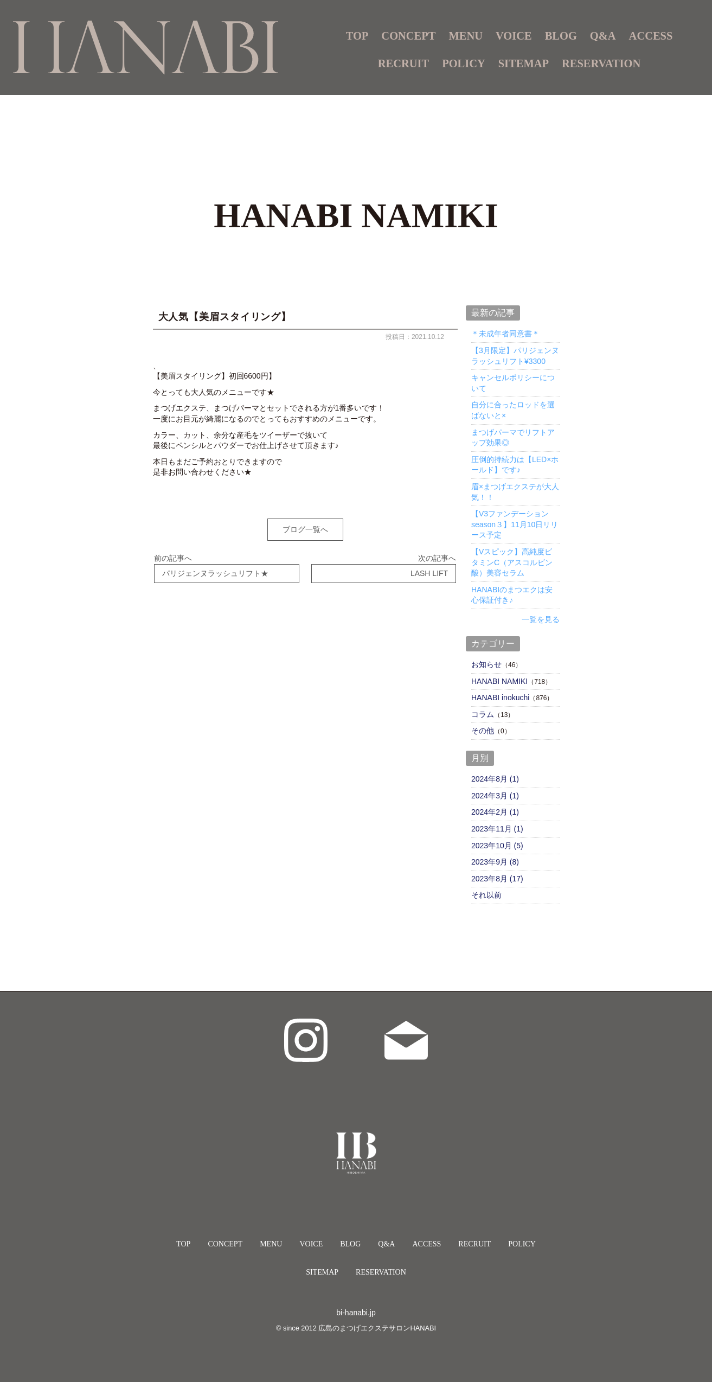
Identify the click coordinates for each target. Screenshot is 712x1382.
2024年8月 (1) (495, 779)
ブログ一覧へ (305, 529)
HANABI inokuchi (500, 697)
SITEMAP (523, 63)
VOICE (514, 36)
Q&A (603, 36)
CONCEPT (408, 36)
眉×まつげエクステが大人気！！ (515, 492)
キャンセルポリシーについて (513, 383)
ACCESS (651, 36)
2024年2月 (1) (495, 812)
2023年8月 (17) (497, 878)
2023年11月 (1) (497, 828)
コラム (482, 714)
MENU (271, 1244)
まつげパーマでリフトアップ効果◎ (513, 437)
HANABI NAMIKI (499, 681)
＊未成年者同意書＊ (505, 333)
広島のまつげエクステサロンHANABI (377, 1328)
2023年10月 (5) (497, 845)
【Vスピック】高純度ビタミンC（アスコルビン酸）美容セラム (512, 562)
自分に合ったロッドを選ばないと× (513, 410)
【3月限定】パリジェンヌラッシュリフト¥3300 (515, 356)
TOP (357, 36)
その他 (482, 730)
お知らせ (486, 664)
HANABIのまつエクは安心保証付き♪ (512, 595)
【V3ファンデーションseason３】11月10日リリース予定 (514, 524)
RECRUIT (403, 63)
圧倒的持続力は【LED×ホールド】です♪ (515, 465)
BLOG (561, 36)
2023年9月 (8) (495, 862)
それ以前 (486, 895)
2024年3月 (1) (495, 795)
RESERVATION (601, 63)
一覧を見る (541, 619)
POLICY (463, 63)
